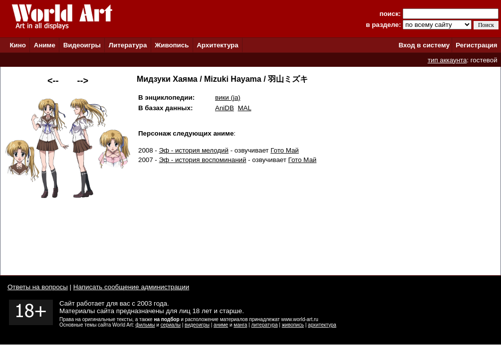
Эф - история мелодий (194, 150)
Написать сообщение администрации (131, 287)
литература (264, 325)
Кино (17, 45)
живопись (293, 325)
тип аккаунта (447, 60)
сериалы (171, 325)
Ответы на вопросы (37, 287)
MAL (244, 108)
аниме (221, 325)
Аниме (44, 45)
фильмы (145, 325)
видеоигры (197, 325)
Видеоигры (82, 45)
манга (240, 325)
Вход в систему (424, 45)
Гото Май (284, 150)
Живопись (172, 45)
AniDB (224, 108)
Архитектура (217, 45)
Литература (128, 45)
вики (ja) (228, 97)
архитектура (322, 325)
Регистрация (476, 45)
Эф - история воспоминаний (203, 160)
